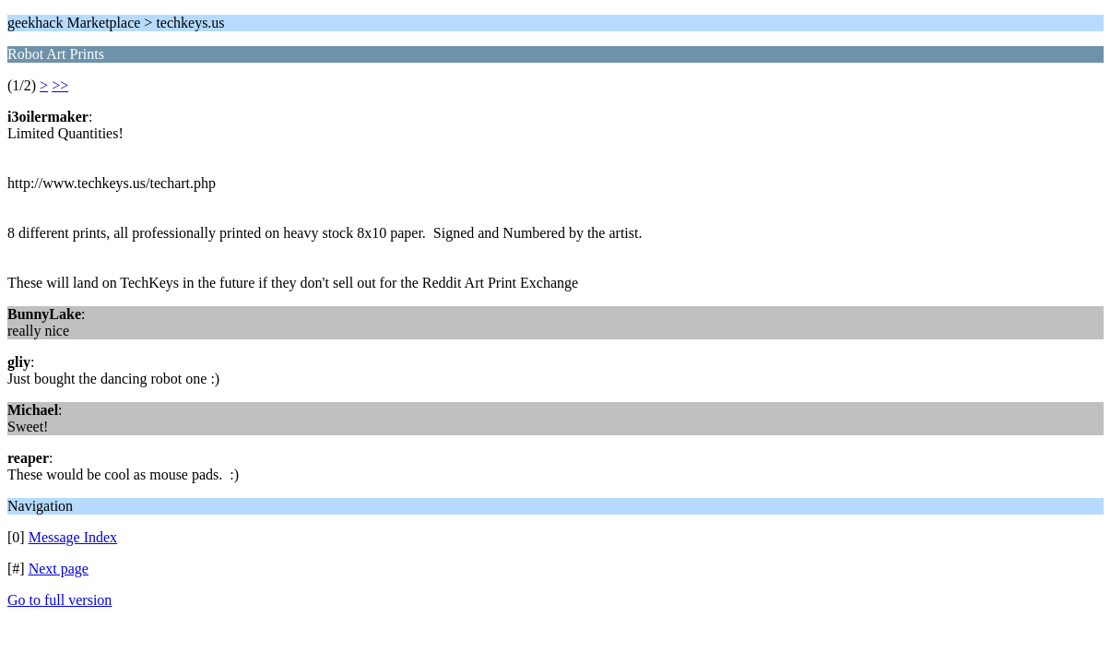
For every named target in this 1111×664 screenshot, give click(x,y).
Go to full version (59, 600)
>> (60, 85)
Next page (59, 568)
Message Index (73, 537)
